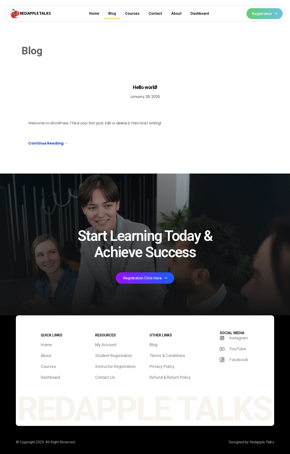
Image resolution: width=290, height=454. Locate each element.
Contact (155, 13)
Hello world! (145, 87)
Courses (132, 13)
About (176, 13)
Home (94, 13)
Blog (112, 13)
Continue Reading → (48, 143)
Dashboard (200, 13)
